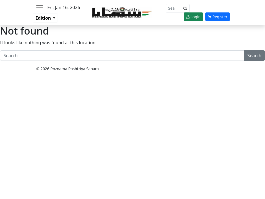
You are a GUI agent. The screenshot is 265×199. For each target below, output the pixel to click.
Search (254, 56)
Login (193, 16)
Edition (43, 18)
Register (217, 16)
